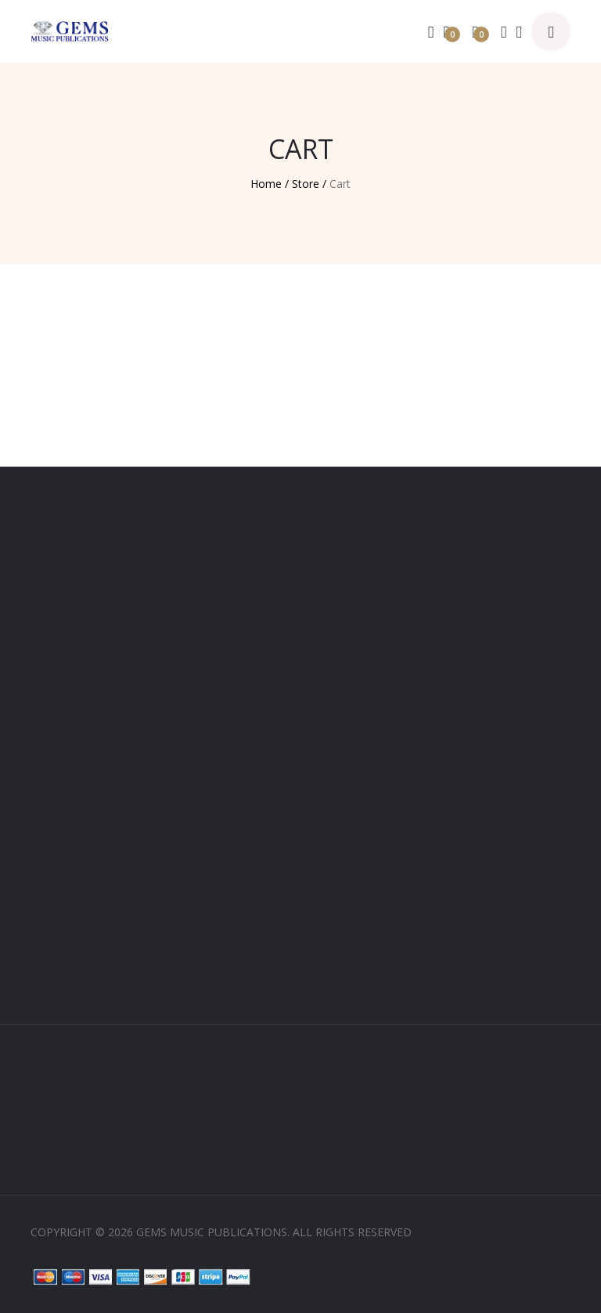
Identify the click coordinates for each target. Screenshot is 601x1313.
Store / (309, 183)
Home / (269, 183)
